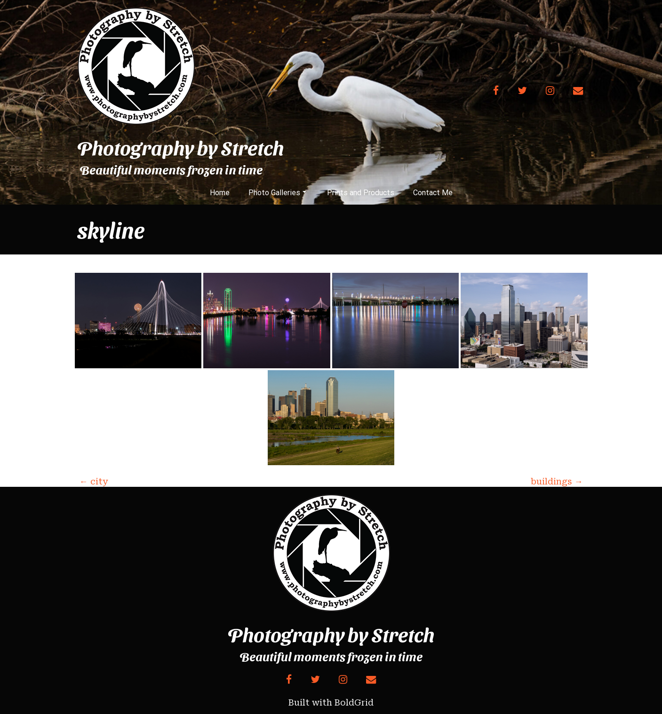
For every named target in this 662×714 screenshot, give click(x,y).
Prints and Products (360, 192)
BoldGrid (354, 702)
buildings (557, 481)
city (94, 481)
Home (220, 192)
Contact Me (433, 192)
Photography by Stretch (180, 147)
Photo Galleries (277, 192)
